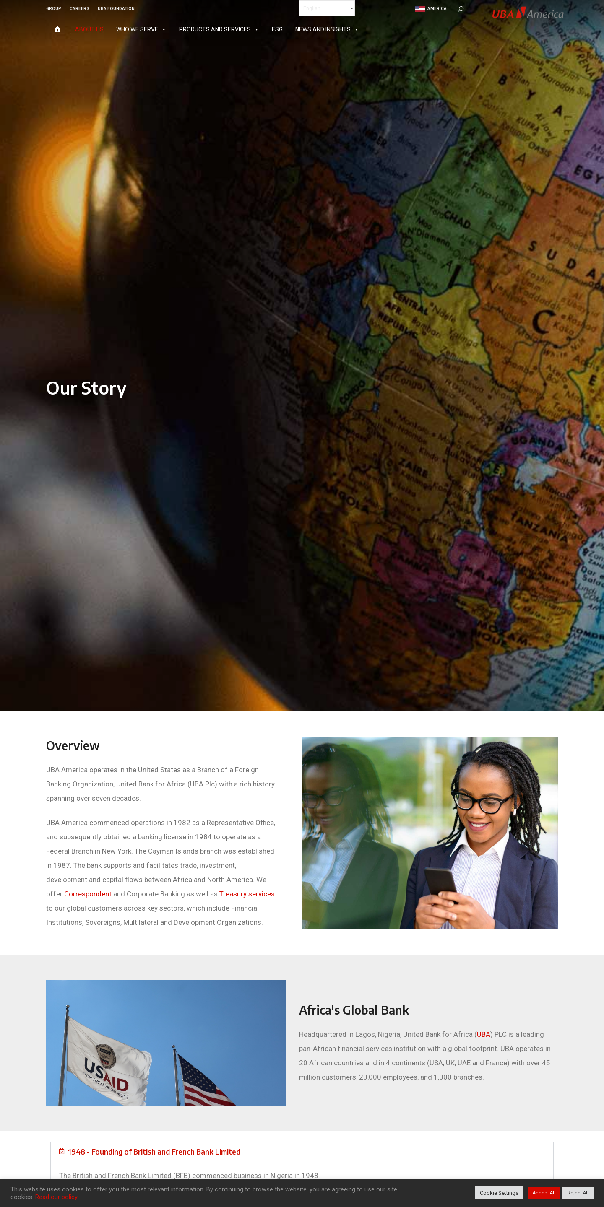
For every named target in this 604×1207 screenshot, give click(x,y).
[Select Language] (327, 8)
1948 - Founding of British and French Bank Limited (154, 1151)
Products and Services (219, 29)
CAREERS (79, 8)
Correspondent (88, 894)
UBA (483, 1034)
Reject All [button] (578, 1193)
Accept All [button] (544, 1193)
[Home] (57, 29)
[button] (302, 1152)
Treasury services (247, 894)
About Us (89, 29)
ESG (277, 29)
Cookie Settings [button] (499, 1193)
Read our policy (56, 1197)
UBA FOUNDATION (116, 8)
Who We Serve (141, 29)
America (431, 8)
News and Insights (327, 29)
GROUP (53, 8)
